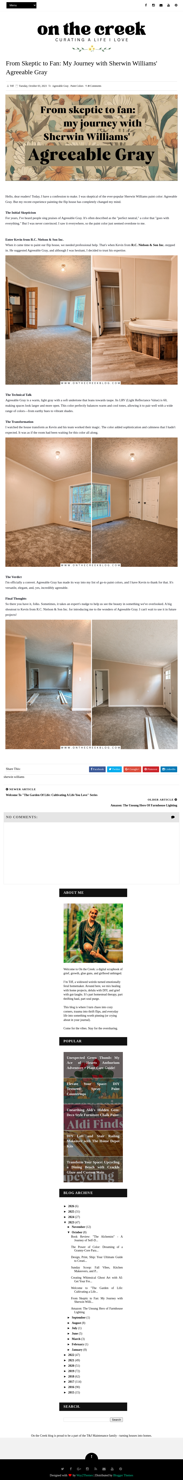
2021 (71, 1355)
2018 (71, 1371)
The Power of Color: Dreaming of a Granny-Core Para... (97, 1243)
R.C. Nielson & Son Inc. (147, 245)
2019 (71, 1365)
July (75, 1323)
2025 (71, 1206)
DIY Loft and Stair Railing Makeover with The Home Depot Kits (93, 1136)
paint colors (76, 86)
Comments (94, 86)
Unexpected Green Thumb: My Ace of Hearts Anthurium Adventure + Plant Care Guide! (93, 1057)
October (77, 1227)
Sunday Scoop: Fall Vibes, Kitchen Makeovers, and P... (97, 1263)
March (76, 1333)
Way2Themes (85, 1470)
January (77, 1344)
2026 (71, 1201)
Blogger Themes (123, 1470)
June (75, 1328)
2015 (71, 1387)
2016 (71, 1382)
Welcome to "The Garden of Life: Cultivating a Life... (97, 1284)
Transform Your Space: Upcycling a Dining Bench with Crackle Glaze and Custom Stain (93, 1162)
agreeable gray (60, 86)
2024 (71, 1211)
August (77, 1317)
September (79, 1312)
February (78, 1339)
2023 (71, 1217)
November (79, 1221)
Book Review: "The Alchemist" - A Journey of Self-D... (97, 1233)
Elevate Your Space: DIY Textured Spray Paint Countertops (93, 1083)
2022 (71, 1349)
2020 (71, 1360)
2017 (71, 1376)
